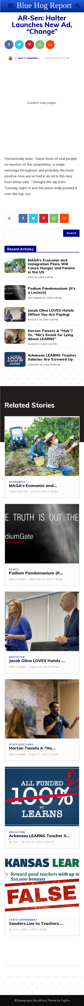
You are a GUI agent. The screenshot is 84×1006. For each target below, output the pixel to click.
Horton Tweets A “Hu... (32, 748)
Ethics (14, 569)
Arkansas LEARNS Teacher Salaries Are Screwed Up (52, 357)
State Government (23, 920)
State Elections (21, 744)
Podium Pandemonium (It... (36, 573)
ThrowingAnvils (18, 491)
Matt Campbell (28, 58)
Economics (17, 482)
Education (17, 657)
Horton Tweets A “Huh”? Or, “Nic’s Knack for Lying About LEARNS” (50, 334)
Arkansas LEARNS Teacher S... (39, 835)
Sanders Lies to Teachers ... (36, 923)
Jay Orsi (13, 841)
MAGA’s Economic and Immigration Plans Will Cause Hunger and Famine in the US (51, 266)
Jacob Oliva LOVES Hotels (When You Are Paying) (51, 312)
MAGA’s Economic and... (33, 485)
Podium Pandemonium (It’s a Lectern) (51, 290)
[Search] (71, 233)
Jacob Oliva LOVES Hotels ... (37, 660)
